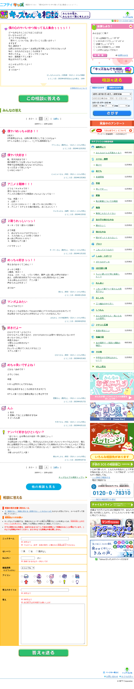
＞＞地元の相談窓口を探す (104, 499)
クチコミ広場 (102, 325)
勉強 (98, 207)
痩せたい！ (101, 225)
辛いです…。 (102, 189)
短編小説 (100, 337)
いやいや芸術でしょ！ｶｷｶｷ (108, 47)
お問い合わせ (112, 682)
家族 (98, 195)
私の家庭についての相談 (107, 201)
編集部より (101, 147)
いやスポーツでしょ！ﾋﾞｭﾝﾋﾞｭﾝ (110, 41)
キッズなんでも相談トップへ (71, 477)
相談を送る (111, 80)
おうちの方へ (127, 682)
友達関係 (100, 177)
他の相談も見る (44, 486)
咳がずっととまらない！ (107, 237)
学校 (98, 183)
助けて (99, 165)
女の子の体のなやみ (105, 220)
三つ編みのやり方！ (105, 304)
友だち (99, 171)
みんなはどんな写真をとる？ (109, 153)
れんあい (100, 283)
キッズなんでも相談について (112, 70)
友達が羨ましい (103, 330)
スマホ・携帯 (102, 159)
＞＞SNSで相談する (101, 477)
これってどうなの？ (105, 250)
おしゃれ (100, 298)
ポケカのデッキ (103, 262)
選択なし (42, 551)
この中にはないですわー (107, 50)
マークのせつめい (126, 21)
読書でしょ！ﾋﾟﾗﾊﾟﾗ (105, 44)
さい (38, 558)
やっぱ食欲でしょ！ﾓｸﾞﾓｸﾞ (108, 38)
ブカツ (99, 244)
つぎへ (56, 119)
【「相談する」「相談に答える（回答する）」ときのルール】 (28, 511)
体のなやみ (101, 232)
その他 (99, 352)
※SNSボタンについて (78, 88)
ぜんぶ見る (101, 366)
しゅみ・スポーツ (104, 256)
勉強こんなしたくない (106, 213)
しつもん (100, 310)
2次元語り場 (101, 268)
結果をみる (123, 55)
